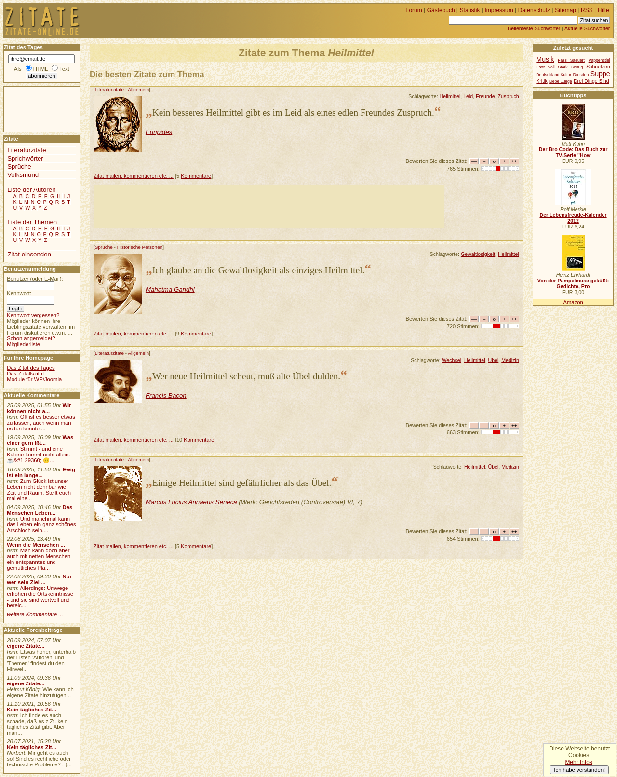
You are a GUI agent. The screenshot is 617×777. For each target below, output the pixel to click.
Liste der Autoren (31, 189)
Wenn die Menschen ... (36, 545)
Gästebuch (441, 10)
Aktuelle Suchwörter (587, 28)
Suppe (600, 74)
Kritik (541, 81)
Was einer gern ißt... (40, 440)
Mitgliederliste (23, 344)
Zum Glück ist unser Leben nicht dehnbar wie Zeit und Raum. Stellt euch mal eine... (39, 489)
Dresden (581, 74)
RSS (587, 10)
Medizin (510, 360)
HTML (40, 69)
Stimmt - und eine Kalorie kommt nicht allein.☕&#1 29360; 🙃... (38, 454)
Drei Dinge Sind (591, 81)
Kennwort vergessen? (33, 315)
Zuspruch (508, 96)
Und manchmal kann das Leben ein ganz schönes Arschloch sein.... (41, 524)
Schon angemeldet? (31, 338)
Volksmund (23, 174)
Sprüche (104, 247)
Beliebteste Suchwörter (534, 28)
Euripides (159, 131)
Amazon (573, 302)
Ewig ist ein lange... (41, 472)
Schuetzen (598, 66)
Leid (468, 96)
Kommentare (196, 176)
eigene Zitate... (25, 646)
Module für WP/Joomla (34, 379)
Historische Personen (140, 247)
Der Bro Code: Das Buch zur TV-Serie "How (573, 152)
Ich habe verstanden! (579, 770)
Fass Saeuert (571, 60)
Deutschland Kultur (553, 74)
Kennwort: (19, 293)
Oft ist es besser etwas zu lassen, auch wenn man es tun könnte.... (41, 422)
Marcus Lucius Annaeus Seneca (191, 502)
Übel (493, 360)
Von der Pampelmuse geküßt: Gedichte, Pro (573, 283)
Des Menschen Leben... (39, 510)
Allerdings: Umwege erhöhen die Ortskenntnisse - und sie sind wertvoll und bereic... (40, 596)
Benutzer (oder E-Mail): (35, 278)
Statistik (470, 10)
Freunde (485, 96)
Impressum (499, 10)
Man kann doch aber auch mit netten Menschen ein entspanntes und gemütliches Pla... (38, 559)
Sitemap (565, 10)
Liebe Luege (560, 81)
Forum (413, 10)
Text (64, 69)
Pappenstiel (599, 60)
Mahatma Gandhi (170, 289)
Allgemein (138, 89)
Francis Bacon (166, 395)
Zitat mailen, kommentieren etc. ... (134, 176)
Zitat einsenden (29, 254)
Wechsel (452, 360)
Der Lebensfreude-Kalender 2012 (572, 218)
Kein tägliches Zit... (31, 709)
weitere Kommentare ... (35, 614)
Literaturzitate (109, 89)
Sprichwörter (25, 158)
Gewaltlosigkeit (478, 254)
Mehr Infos (578, 762)
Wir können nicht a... (39, 408)
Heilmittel (450, 96)
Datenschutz (534, 10)
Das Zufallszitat (25, 373)
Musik (545, 59)
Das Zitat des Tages (30, 368)
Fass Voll (545, 67)
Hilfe (603, 10)
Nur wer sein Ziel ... (39, 579)
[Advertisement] (269, 206)
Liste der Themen (32, 222)
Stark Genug (570, 67)
